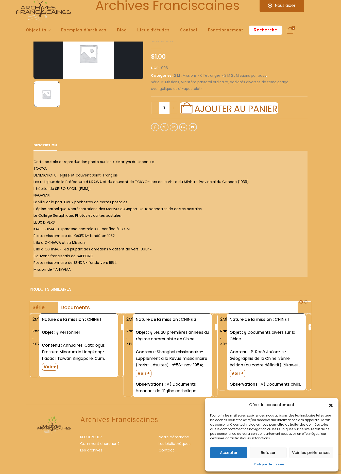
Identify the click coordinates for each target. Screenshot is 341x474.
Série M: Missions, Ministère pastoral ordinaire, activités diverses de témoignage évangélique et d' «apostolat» (219, 85)
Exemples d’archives (84, 30)
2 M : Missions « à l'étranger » (198, 75)
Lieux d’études (153, 30)
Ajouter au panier (235, 108)
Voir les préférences (311, 452)
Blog (122, 30)
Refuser (268, 452)
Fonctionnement (225, 30)
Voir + (50, 367)
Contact (189, 30)
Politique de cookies (269, 464)
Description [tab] (45, 145)
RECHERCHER (91, 437)
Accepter (228, 452)
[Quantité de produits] (164, 108)
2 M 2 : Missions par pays (245, 75)
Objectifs (36, 30)
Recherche (265, 30)
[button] (330, 404)
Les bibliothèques (175, 443)
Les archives (91, 450)
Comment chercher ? (100, 443)
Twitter (164, 127)
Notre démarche (174, 437)
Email (193, 127)
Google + (183, 127)
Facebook (155, 127)
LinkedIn (174, 127)
